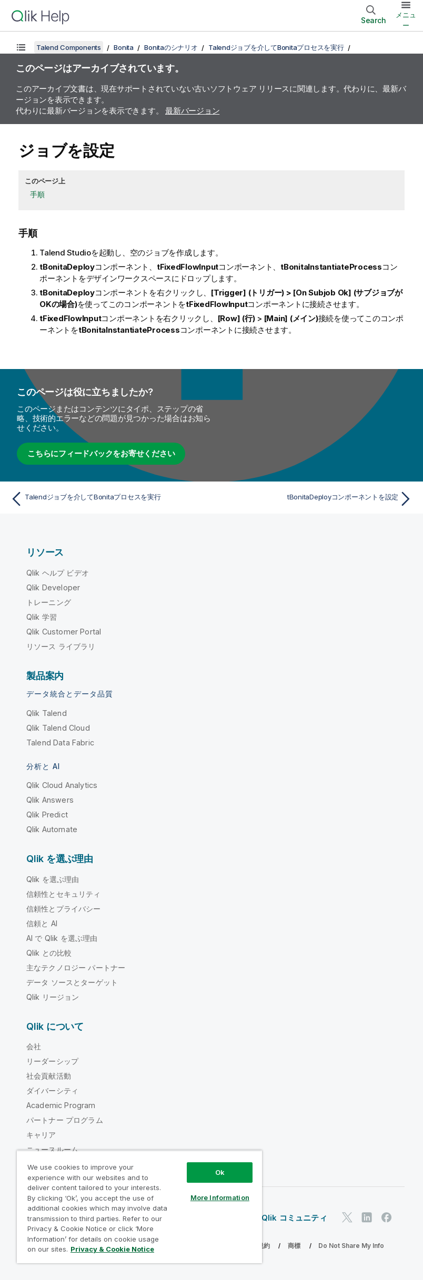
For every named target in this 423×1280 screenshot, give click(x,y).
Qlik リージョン (52, 996)
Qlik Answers (50, 799)
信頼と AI (41, 923)
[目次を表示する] (21, 47)
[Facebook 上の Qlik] (387, 1218)
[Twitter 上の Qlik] (347, 1218)
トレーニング (48, 602)
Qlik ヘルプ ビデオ (57, 572)
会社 (33, 1046)
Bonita (124, 47)
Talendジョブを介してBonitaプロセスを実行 (276, 47)
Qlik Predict (47, 814)
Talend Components (68, 47)
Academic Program (61, 1105)
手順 (37, 194)
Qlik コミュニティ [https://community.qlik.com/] (294, 1218)
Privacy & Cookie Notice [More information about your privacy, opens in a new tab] (112, 1249)
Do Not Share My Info (351, 1246)
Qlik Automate (51, 829)
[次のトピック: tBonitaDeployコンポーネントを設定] (315, 499)
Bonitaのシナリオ (170, 47)
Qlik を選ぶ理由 (52, 879)
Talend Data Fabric (60, 742)
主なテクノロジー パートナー (75, 967)
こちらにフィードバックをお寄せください (101, 453)
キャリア (41, 1134)
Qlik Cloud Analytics (61, 785)
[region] (139, 1206)
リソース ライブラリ (61, 646)
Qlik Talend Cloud (58, 727)
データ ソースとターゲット (72, 982)
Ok (220, 1172)
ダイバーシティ (52, 1090)
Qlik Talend (46, 713)
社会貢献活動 (48, 1075)
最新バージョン (192, 111)
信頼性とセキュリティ (63, 893)
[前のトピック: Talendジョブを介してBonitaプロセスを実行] (107, 499)
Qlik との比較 (49, 952)
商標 (294, 1246)
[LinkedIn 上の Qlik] (367, 1218)
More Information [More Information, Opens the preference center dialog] (219, 1197)
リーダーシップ (52, 1061)
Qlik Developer (53, 587)
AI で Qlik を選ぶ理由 (61, 938)
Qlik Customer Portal (63, 631)
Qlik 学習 (41, 616)
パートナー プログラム (64, 1119)
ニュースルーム (52, 1149)
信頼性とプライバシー (63, 908)
